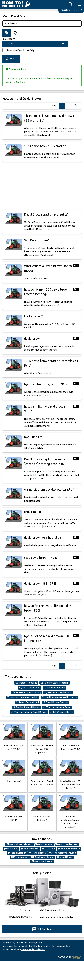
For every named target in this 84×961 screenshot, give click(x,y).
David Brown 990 (54, 687)
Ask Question (42, 929)
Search (11, 58)
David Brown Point (27, 702)
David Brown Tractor (55, 702)
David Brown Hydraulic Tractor (59, 697)
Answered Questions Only (20, 50)
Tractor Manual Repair (26, 707)
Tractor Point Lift (26, 682)
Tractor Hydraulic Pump (57, 707)
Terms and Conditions (33, 949)
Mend (19, 844)
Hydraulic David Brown (58, 692)
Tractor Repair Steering (27, 692)
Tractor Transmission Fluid (22, 697)
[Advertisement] (42, 186)
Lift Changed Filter (61, 712)
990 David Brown (29, 687)
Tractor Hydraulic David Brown (28, 712)
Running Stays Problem (54, 682)
